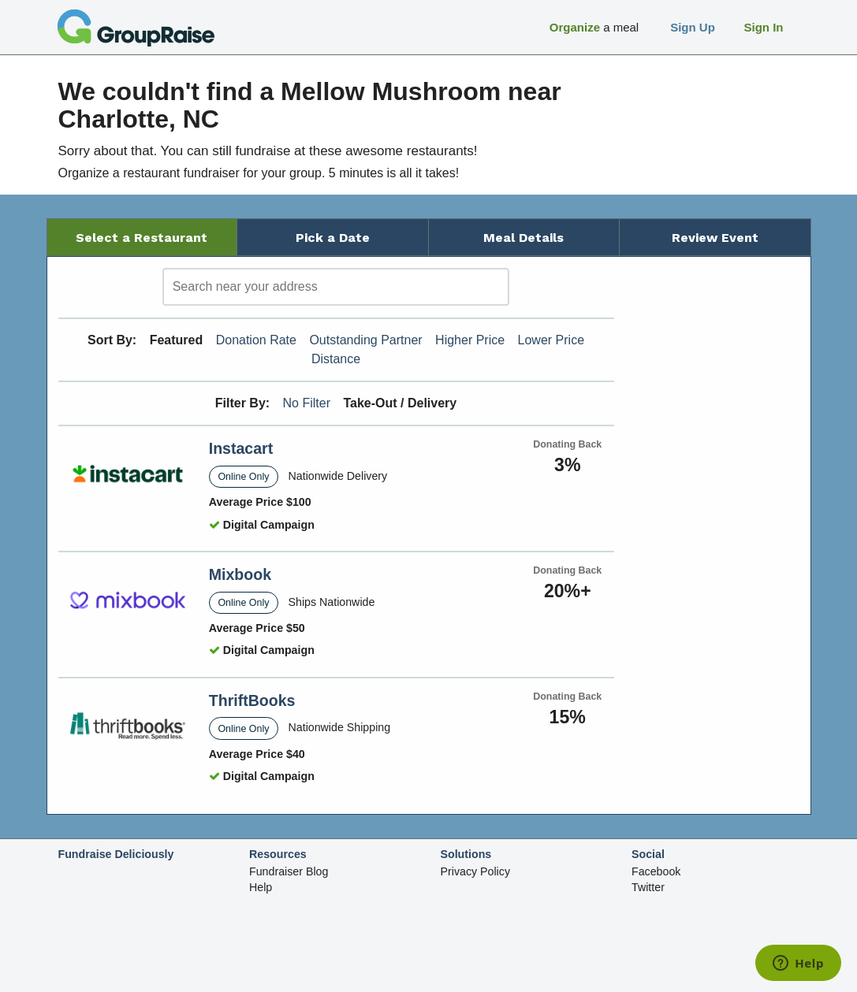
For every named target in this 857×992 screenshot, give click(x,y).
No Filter (306, 403)
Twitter (648, 887)
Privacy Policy (476, 871)
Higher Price (470, 340)
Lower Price (551, 340)
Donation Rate (256, 340)
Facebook (656, 871)
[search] (335, 287)
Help (260, 887)
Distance (335, 359)
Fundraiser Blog (288, 871)
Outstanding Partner (365, 340)
